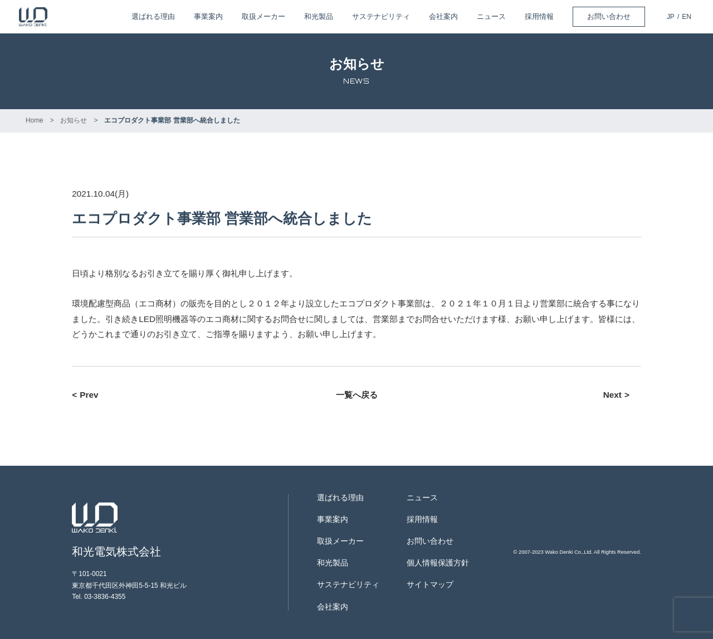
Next (612, 394)
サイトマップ (430, 585)
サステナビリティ (381, 16)
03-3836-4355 (104, 597)
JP (671, 17)
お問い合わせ (609, 16)
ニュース (491, 16)
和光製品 (318, 16)
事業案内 (208, 16)
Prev (89, 394)
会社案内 (443, 16)
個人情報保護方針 (438, 563)
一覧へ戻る (357, 394)
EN (686, 17)
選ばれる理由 (153, 16)
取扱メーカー (263, 16)
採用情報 (539, 16)
